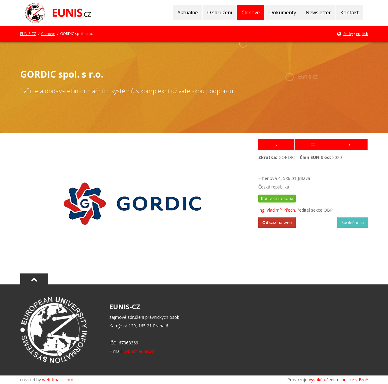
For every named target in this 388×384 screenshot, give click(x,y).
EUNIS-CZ (28, 33)
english (362, 33)
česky (348, 33)
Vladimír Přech (281, 210)
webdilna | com (57, 379)
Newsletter (318, 12)
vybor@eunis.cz (139, 351)
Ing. (262, 210)
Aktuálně (187, 12)
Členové (250, 12)
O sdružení (219, 12)
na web (277, 222)
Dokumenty (282, 12)
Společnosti (352, 222)
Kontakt (349, 12)
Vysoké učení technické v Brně (338, 379)
